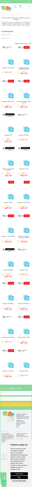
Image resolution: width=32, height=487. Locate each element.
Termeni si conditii (7, 437)
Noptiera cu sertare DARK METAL (24, 102)
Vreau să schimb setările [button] (19, 481)
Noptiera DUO (8, 135)
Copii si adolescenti (12, 18)
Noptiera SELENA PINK (8, 337)
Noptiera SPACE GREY (24, 337)
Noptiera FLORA (23, 169)
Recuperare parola (22, 436)
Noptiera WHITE (23, 371)
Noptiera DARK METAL (8, 101)
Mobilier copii (20, 415)
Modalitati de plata (7, 435)
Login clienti (20, 435)
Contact (18, 424)
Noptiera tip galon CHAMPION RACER (24, 68)
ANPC (17, 426)
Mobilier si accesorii (24, 18)
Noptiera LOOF (24, 270)
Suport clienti (20, 421)
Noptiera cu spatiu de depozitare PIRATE (24, 237)
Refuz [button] (19, 477)
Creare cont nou (21, 433)
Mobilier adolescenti (22, 417)
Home (3, 18)
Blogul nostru (21, 423)
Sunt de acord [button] (19, 473)
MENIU (29, 6)
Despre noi (19, 420)
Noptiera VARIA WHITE (24, 202)
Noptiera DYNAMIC (24, 135)
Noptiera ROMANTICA (24, 303)
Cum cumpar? (5, 433)
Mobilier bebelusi (21, 414)
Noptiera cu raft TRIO (8, 371)
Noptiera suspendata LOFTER (8, 169)
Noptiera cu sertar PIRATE (8, 236)
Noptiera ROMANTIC (8, 303)
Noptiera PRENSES (8, 270)
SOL (17, 427)
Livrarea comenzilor (8, 436)
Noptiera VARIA (8, 202)
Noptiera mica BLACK (8, 68)
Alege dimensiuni (5, 38)
